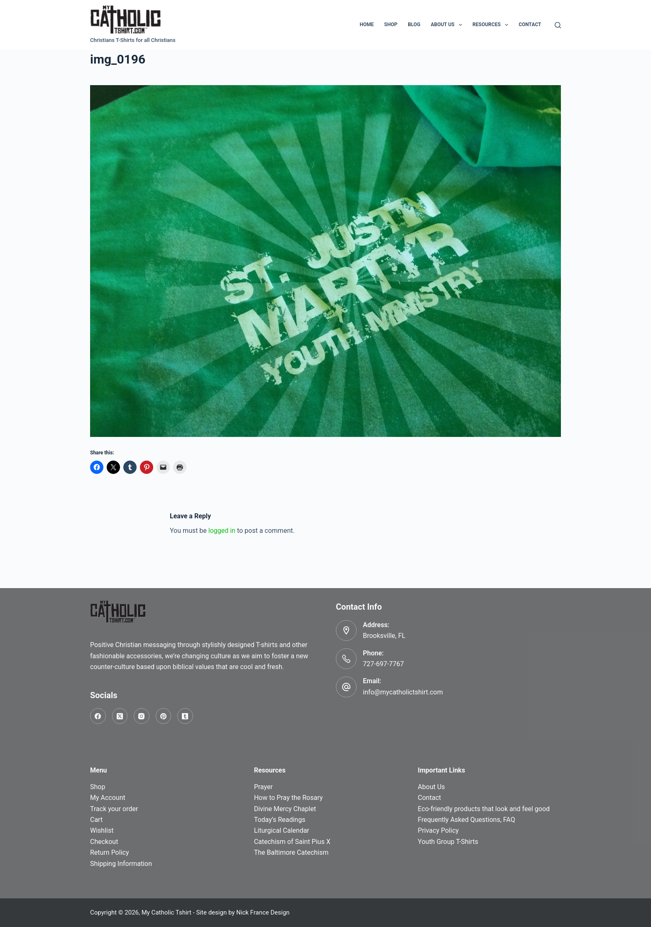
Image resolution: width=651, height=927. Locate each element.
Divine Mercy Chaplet (285, 809)
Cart (96, 820)
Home (367, 24)
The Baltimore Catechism (291, 852)
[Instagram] (141, 716)
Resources (492, 25)
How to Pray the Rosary (288, 798)
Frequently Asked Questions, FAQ (466, 820)
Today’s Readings (280, 820)
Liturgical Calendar (281, 830)
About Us (448, 25)
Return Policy (109, 852)
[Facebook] (98, 716)
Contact (530, 24)
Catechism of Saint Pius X (292, 842)
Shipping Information (121, 864)
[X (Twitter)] (120, 716)
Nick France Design (262, 912)
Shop (390, 24)
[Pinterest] (163, 716)
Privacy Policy (438, 830)
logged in (221, 531)
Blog (414, 24)
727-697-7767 (383, 664)
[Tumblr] (185, 716)
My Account (107, 798)
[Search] (558, 25)
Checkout (104, 842)
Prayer (263, 787)
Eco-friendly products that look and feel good (484, 809)
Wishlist (101, 830)
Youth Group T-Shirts (448, 842)
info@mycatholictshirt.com (403, 692)
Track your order (114, 809)
